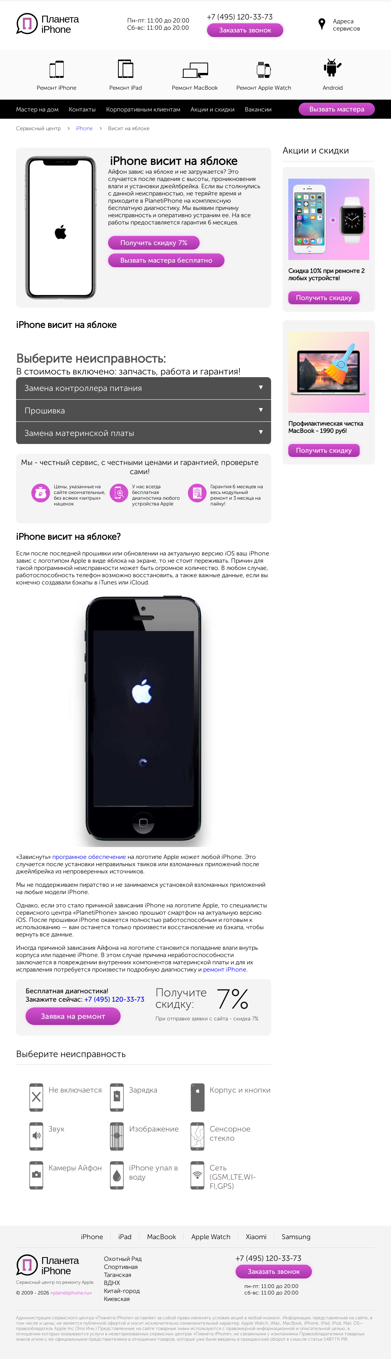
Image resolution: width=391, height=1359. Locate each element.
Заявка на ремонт (73, 1016)
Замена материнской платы (79, 433)
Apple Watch (211, 1237)
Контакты (82, 109)
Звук (47, 1133)
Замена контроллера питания (83, 388)
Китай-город (122, 1290)
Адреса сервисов (346, 25)
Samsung (296, 1237)
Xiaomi (256, 1237)
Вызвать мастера (336, 109)
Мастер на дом (37, 109)
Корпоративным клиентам (143, 109)
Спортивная (121, 1266)
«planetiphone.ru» (71, 1293)
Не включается (65, 1094)
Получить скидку (324, 298)
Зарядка (133, 1094)
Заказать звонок (245, 30)
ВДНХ (112, 1282)
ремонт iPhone (224, 969)
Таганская (117, 1274)
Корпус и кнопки (231, 1094)
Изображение (144, 1133)
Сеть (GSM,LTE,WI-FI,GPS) (223, 1176)
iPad (125, 1237)
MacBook (161, 1237)
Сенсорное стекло (220, 1133)
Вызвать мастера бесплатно (166, 260)
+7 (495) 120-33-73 (240, 16)
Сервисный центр (38, 128)
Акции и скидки (212, 109)
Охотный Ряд (123, 1258)
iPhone (84, 128)
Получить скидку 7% (153, 243)
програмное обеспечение (89, 856)
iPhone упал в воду (144, 1172)
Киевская (117, 1299)
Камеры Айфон (65, 1172)
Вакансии (258, 109)
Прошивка (44, 410)
